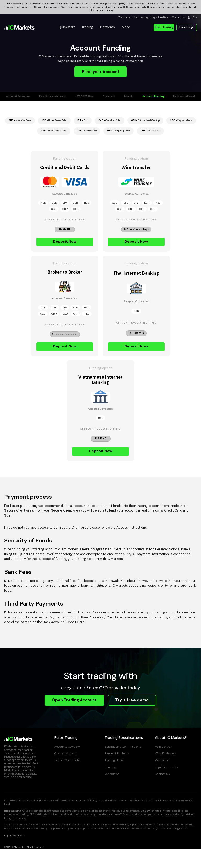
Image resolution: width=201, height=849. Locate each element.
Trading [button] (87, 27)
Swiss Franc (150, 130)
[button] (192, 17)
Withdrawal (112, 774)
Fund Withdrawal (184, 96)
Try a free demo (132, 700)
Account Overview (18, 96)
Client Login (186, 27)
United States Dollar (54, 120)
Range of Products (117, 753)
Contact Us (178, 17)
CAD (75, 209)
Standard (109, 96)
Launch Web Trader (67, 760)
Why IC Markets (165, 753)
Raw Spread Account (52, 96)
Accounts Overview (67, 746)
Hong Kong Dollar (118, 130)
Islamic (128, 96)
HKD (86, 313)
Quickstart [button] (67, 27)
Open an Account (65, 753)
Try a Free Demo (160, 17)
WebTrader (124, 17)
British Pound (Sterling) (145, 120)
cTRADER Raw (84, 96)
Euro (82, 120)
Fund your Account (100, 71)
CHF (152, 209)
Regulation (162, 760)
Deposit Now (64, 241)
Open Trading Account (74, 700)
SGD (53, 209)
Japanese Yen (87, 130)
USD (54, 202)
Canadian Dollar (109, 120)
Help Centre (162, 746)
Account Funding (153, 96)
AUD (43, 202)
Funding (110, 767)
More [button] (126, 27)
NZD (86, 202)
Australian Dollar (20, 120)
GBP (65, 209)
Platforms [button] (107, 27)
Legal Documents (166, 767)
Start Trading (141, 17)
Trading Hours (114, 760)
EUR (75, 202)
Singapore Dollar (181, 120)
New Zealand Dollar (54, 130)
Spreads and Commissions (123, 746)
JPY (65, 202)
